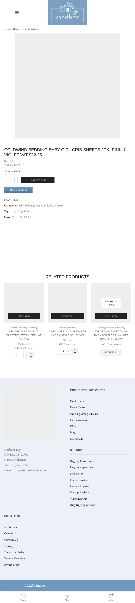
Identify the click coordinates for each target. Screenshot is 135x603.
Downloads (76, 447)
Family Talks (77, 409)
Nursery (18, 28)
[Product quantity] (10, 180)
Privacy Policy (12, 576)
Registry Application (82, 476)
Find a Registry (78, 489)
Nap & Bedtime (33, 28)
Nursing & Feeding (29, 330)
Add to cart (39, 180)
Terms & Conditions (15, 570)
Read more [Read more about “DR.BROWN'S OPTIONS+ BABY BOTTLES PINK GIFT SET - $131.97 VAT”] (111, 355)
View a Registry (79, 509)
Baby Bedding (26, 206)
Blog (73, 441)
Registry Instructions (82, 470)
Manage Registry (79, 502)
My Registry (77, 483)
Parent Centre (77, 415)
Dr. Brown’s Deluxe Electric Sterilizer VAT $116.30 (24, 338)
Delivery (9, 557)
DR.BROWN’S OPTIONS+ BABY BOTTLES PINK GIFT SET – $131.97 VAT (111, 338)
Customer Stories (80, 428)
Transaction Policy (14, 563)
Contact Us (10, 544)
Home (7, 28)
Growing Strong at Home (84, 422)
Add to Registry (19, 190)
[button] (31, 358)
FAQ (73, 435)
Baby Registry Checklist (83, 515)
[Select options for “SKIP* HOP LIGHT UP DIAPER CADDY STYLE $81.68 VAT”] (74, 354)
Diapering (62, 330)
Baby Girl (16, 212)
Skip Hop (67, 343)
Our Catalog (11, 551)
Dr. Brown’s (24, 347)
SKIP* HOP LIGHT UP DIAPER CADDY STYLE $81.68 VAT (67, 336)
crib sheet (27, 212)
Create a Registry (80, 496)
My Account (11, 538)
